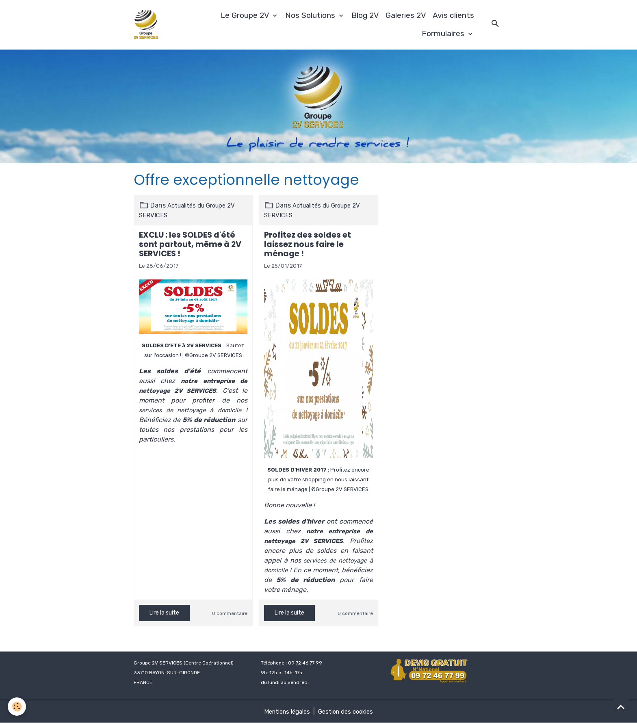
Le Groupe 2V (246, 15)
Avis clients (453, 15)
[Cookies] (17, 706)
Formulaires (444, 33)
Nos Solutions (311, 15)
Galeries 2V (406, 15)
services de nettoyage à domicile (191, 410)
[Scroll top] (621, 707)
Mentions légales (284, 711)
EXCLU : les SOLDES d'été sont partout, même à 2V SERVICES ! (190, 244)
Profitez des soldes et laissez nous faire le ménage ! (307, 244)
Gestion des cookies (348, 711)
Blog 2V (365, 15)
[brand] (148, 25)
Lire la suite (164, 612)
